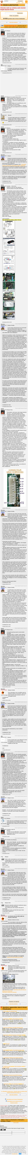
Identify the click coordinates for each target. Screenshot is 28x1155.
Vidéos (3, 1119)
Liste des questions (13, 22)
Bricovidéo (3, 688)
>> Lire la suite (23, 1117)
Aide (23, 2)
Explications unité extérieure (13, 1018)
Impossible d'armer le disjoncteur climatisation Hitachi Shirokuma (14, 165)
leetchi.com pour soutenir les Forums (15, 957)
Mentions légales (14, 1102)
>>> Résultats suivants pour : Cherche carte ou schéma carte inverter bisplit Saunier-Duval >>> (14, 1092)
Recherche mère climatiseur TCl (14, 1083)
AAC (2, 64)
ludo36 (2, 817)
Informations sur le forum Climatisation (14, 1099)
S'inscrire (18, 2)
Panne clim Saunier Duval (10, 1011)
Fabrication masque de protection (9, 992)
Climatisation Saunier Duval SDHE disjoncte (12, 1075)
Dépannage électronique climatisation (14, 1035)
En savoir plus (14, 1153)
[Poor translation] (4, 1130)
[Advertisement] (13, 85)
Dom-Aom (3, 154)
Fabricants (21, 1119)
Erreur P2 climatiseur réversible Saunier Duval (13, 1027)
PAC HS (6, 1043)
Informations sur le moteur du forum (14, 1101)
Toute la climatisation (11, 1119)
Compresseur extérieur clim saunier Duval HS (13, 1057)
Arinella (2, 29)
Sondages (3, 1121)
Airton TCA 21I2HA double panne (13, 1050)
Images (9, 1121)
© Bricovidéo (16, 1122)
